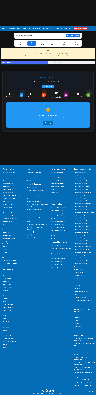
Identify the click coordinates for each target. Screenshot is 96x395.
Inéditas (77, 306)
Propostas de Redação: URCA (82, 224)
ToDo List (5, 250)
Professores (6, 322)
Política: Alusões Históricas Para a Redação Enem (82, 359)
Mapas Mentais (6, 187)
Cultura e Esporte (79, 332)
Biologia (29, 228)
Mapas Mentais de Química (57, 216)
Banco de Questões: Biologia (34, 193)
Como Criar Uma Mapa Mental (58, 246)
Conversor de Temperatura (9, 261)
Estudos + (21, 43)
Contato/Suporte (31, 175)
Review (5, 296)
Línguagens (37, 232)
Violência (77, 278)
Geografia (29, 238)
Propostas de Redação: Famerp (82, 215)
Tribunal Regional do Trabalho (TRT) (83, 300)
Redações (53, 43)
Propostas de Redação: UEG (81, 232)
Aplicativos (5, 290)
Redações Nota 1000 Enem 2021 (83, 380)
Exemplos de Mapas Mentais (58, 259)
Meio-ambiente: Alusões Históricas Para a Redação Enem (84, 354)
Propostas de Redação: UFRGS (82, 198)
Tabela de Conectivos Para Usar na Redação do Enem (83, 373)
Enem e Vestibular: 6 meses (57, 184)
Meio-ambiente (78, 326)
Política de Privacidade (32, 178)
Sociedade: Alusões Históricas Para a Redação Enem (83, 340)
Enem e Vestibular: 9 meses (57, 175)
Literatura (36, 238)
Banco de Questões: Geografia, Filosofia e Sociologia (37, 206)
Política (76, 329)
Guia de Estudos (7, 279)
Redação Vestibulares (41, 225)
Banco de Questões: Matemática (35, 190)
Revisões (32, 43)
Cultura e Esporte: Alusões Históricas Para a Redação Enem (84, 364)
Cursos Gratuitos (7, 333)
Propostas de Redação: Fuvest (82, 187)
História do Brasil (41, 228)
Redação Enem (30, 225)
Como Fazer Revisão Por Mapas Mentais (61, 248)
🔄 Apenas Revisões (8, 63)
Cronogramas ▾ (27, 28)
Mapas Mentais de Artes (56, 219)
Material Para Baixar (8, 190)
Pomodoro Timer (7, 253)
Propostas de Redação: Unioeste (83, 247)
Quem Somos (30, 181)
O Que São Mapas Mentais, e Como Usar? (61, 251)
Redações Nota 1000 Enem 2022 (83, 383)
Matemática (30, 232)
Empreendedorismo (8, 339)
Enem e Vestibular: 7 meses (57, 181)
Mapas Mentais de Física (57, 210)
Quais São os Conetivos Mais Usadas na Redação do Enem (84, 369)
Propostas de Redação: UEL (81, 238)
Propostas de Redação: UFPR (82, 244)
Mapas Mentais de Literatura (58, 222)
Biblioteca (5, 302)
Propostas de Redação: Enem (82, 181)
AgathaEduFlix (6, 210)
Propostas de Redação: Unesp (82, 201)
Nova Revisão (48, 86)
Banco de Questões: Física (33, 199)
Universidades (6, 327)
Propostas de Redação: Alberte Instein (84, 212)
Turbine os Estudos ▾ (48, 28)
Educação (77, 324)
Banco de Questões (8, 181)
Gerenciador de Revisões (9, 172)
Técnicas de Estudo (7, 213)
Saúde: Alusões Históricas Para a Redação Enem (84, 345)
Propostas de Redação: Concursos (83, 178)
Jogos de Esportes (7, 336)
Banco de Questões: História (34, 202)
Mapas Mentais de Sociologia (58, 230)
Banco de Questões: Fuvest (33, 215)
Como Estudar (6, 273)
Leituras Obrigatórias (8, 305)
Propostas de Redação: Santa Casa (83, 218)
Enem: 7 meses (54, 195)
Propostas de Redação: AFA (81, 210)
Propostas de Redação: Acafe (82, 207)
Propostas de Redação (8, 184)
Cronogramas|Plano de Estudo (10, 178)
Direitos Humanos (79, 276)
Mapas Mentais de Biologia (57, 213)
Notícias (5, 319)
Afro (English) (6, 347)
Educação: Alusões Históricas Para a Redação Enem (83, 349)
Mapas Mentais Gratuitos (57, 265)
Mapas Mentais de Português (58, 225)
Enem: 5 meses (54, 201)
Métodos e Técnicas (8, 285)
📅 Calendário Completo (56, 63)
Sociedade (77, 318)
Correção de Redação (80, 29)
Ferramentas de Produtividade (10, 219)
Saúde (76, 321)
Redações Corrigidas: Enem (81, 175)
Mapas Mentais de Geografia (58, 233)
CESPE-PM (77, 289)
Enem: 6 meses (54, 198)
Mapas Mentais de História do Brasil (59, 236)
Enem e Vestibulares (8, 276)
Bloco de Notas (6, 247)
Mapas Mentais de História (57, 239)
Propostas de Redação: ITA (81, 190)
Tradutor (5, 267)
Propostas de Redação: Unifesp (82, 221)
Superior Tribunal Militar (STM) (82, 298)
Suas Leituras (6, 255)
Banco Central (78, 303)
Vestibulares (6, 313)
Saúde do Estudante (8, 287)
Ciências (5, 330)
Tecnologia (5, 299)
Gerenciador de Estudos (9, 175)
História (29, 229)
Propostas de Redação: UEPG (82, 241)
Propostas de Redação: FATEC (82, 227)
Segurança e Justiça (79, 273)
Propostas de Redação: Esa (81, 184)
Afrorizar (5, 345)
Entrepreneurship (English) (9, 342)
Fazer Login (48, 123)
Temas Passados (79, 315)
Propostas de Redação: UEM (82, 235)
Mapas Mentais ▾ (37, 28)
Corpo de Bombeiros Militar (81, 292)
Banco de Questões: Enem (33, 212)
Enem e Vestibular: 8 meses (57, 178)
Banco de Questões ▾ (16, 28)
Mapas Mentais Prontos (56, 262)
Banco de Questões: (32, 188)
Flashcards (75, 43)
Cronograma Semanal (8, 241)
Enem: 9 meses (54, 190)
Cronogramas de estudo (57, 172)
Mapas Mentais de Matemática (58, 208)
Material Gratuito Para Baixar (34, 172)
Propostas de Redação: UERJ (82, 195)
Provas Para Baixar (8, 310)
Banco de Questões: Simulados (34, 218)
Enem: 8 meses (54, 192)
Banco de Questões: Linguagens (34, 210)
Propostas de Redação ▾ (61, 28)
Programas (6, 293)
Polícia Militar (78, 286)
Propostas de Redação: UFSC (82, 250)
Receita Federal (78, 295)
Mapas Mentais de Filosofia (57, 228)
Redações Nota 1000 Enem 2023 (83, 386)
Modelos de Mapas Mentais (57, 267)
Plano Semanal (64, 43)
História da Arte (36, 235)
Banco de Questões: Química (34, 196)
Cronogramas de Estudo (9, 238)
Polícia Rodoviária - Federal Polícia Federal (83, 282)
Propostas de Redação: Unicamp (83, 204)
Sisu (4, 325)
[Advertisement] (48, 11)
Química (29, 235)
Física (34, 228)
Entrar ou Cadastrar (73, 36)
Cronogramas (43, 43)
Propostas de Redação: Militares (83, 192)
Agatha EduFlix (6, 202)
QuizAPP (5, 224)
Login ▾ (71, 28)
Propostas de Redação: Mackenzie (83, 230)
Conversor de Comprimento (10, 264)
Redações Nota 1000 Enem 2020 (83, 377)
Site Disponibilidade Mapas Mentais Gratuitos (59, 255)
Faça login (30, 54)
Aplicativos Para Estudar (9, 216)
